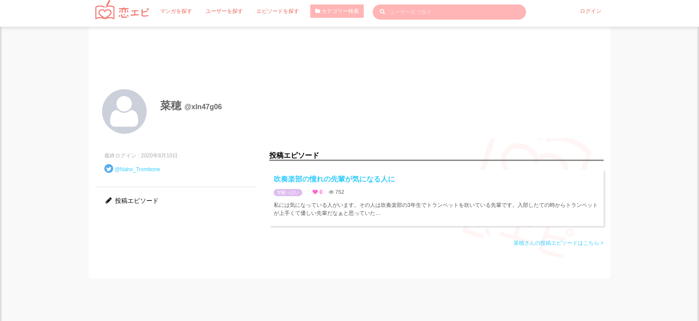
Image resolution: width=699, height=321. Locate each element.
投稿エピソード (131, 200)
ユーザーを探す (224, 11)
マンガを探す (176, 11)
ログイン (590, 11)
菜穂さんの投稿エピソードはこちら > (559, 243)
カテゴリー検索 (337, 11)
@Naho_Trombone (137, 169)
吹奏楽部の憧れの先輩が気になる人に (334, 179)
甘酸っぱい (288, 192)
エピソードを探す (277, 11)
